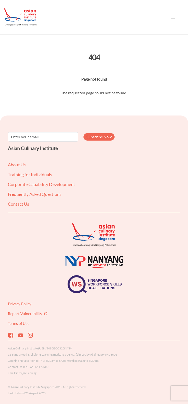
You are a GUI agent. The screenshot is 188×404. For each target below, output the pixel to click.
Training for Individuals (30, 174)
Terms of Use (18, 323)
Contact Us (18, 204)
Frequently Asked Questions (34, 194)
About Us (17, 164)
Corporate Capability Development (41, 184)
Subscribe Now (99, 136)
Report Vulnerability (25, 313)
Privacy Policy (19, 303)
